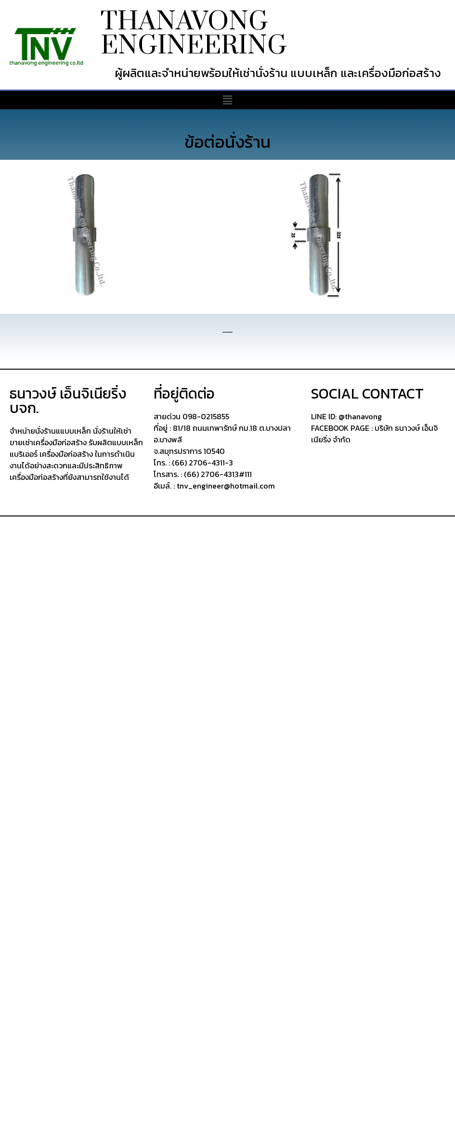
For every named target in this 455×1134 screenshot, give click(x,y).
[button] (227, 100)
